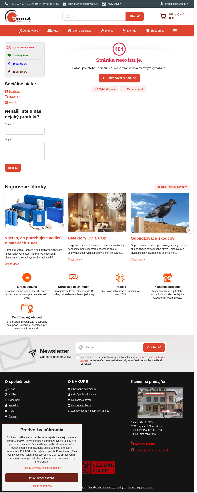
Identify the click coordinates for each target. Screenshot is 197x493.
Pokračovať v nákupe (118, 78)
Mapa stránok (132, 89)
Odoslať (13, 167)
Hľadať (135, 16)
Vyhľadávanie (105, 89)
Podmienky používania (140, 487)
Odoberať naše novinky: (55, 356)
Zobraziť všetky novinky (172, 186)
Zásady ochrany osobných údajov (107, 487)
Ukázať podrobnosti (42, 485)
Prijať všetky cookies (42, 477)
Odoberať (154, 347)
